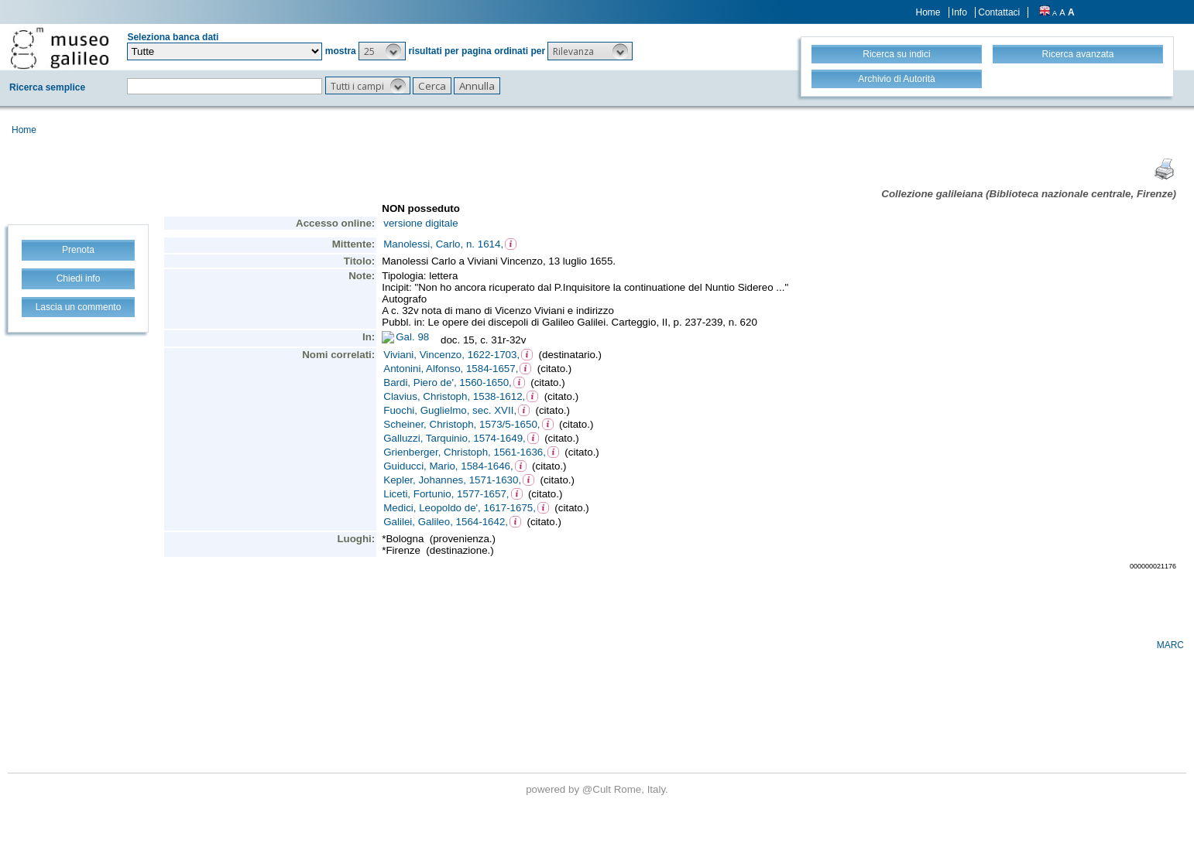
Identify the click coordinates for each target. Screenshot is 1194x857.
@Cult (598, 789)
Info (959, 12)
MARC (1170, 645)
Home (928, 12)
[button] (382, 51)
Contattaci (999, 12)
